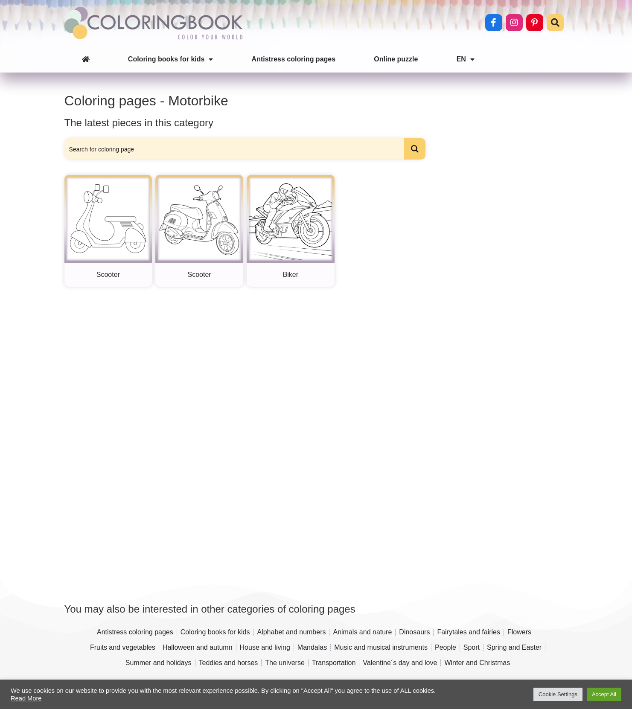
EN (466, 59)
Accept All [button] (604, 694)
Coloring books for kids (170, 59)
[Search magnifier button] (414, 149)
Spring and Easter (514, 647)
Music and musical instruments (381, 647)
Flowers (519, 632)
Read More (26, 698)
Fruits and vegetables (122, 647)
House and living (265, 647)
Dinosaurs (414, 632)
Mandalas (312, 647)
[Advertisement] (498, 304)
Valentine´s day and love (400, 662)
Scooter (108, 274)
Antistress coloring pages (294, 59)
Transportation (334, 662)
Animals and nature (362, 632)
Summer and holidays (158, 662)
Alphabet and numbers (291, 632)
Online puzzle (396, 59)
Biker (290, 274)
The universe (285, 662)
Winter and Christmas (477, 662)
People (445, 647)
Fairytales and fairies (468, 632)
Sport (471, 647)
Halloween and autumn (198, 647)
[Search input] (235, 149)
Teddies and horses (228, 662)
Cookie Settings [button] (558, 694)
